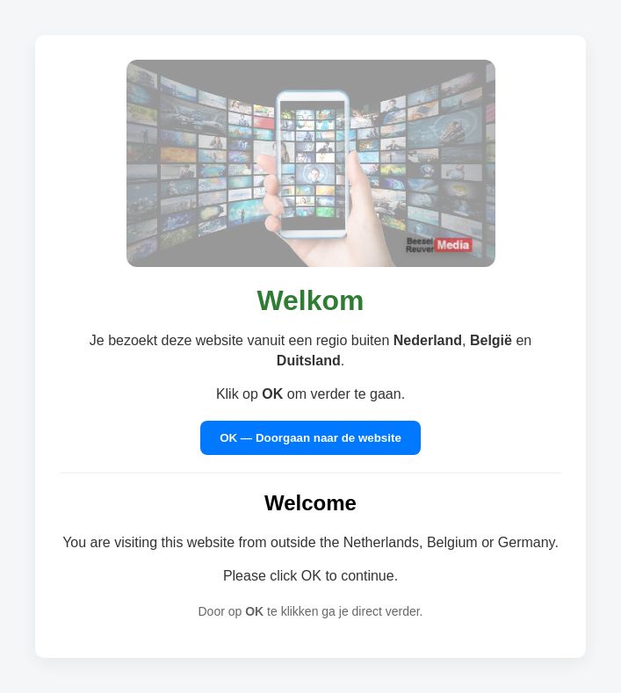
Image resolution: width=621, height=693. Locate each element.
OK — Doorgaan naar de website (310, 437)
